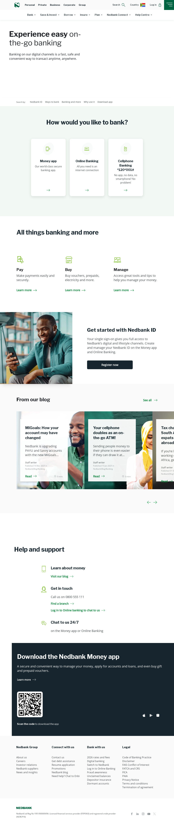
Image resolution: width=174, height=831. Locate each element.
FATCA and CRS (131, 768)
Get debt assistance (63, 761)
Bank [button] (30, 14)
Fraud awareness (97, 772)
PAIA (125, 776)
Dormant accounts (98, 783)
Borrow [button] (68, 14)
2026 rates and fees (98, 757)
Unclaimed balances (99, 776)
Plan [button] (97, 14)
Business (55, 5)
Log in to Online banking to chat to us (78, 610)
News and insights (27, 772)
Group (82, 5)
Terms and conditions (135, 783)
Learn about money (68, 568)
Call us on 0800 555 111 (67, 597)
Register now (109, 365)
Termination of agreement (137, 787)
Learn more (26, 290)
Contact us (58, 757)
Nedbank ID (36, 101)
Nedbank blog (60, 772)
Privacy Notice (130, 780)
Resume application (63, 765)
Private (42, 5)
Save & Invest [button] (48, 14)
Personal (30, 5)
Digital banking (95, 761)
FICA (124, 772)
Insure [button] (84, 14)
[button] (119, 5)
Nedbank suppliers (27, 768)
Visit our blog (62, 576)
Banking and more (71, 101)
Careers (20, 761)
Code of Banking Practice (136, 757)
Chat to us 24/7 (65, 622)
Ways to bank (52, 101)
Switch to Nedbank (98, 765)
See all (150, 400)
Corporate (69, 5)
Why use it (89, 101)
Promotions (59, 768)
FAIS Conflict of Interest (135, 765)
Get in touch (61, 588)
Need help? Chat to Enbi (66, 776)
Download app (105, 101)
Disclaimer (128, 761)
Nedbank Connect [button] (117, 14)
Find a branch (62, 603)
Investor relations (26, 765)
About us (21, 757)
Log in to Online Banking (101, 768)
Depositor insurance (99, 780)
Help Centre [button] (142, 14)
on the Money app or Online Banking (77, 631)
